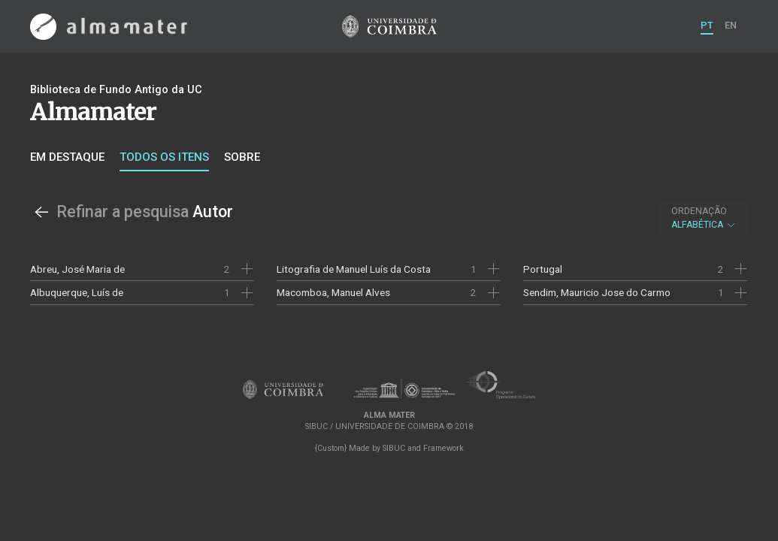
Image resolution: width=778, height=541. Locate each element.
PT (707, 25)
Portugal (542, 269)
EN (731, 25)
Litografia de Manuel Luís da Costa (354, 269)
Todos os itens (164, 157)
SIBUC (394, 448)
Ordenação (699, 211)
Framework (443, 448)
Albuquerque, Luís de (76, 292)
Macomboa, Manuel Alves (333, 292)
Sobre (242, 157)
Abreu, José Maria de (77, 269)
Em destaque (67, 157)
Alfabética (704, 218)
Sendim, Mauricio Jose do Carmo (597, 292)
